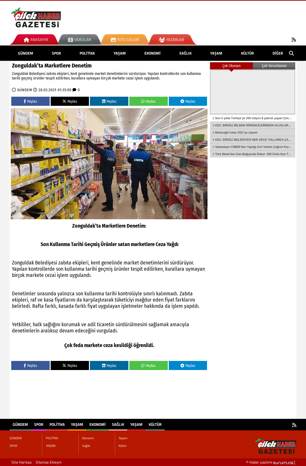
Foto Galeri (125, 39)
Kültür (247, 53)
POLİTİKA (87, 53)
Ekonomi (152, 53)
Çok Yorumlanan (274, 65)
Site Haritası (21, 462)
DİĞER (278, 53)
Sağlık (185, 53)
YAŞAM (120, 53)
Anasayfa (36, 39)
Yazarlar (171, 39)
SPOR (56, 53)
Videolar (79, 39)
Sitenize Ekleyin (49, 462)
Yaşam (216, 53)
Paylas (30, 101)
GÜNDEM (25, 53)
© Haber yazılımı (271, 462)
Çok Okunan (231, 65)
